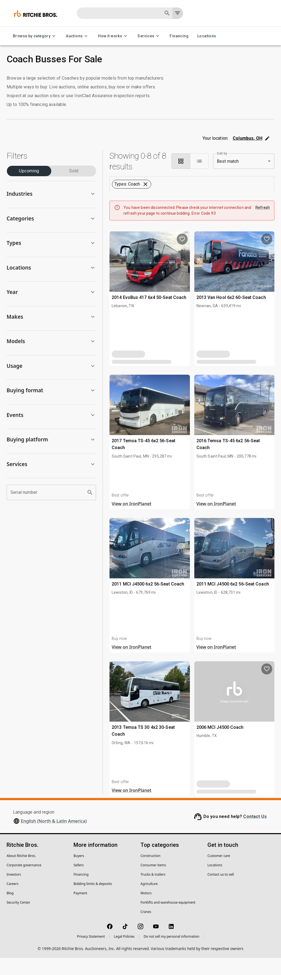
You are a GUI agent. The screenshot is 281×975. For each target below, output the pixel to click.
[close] (183, 458)
